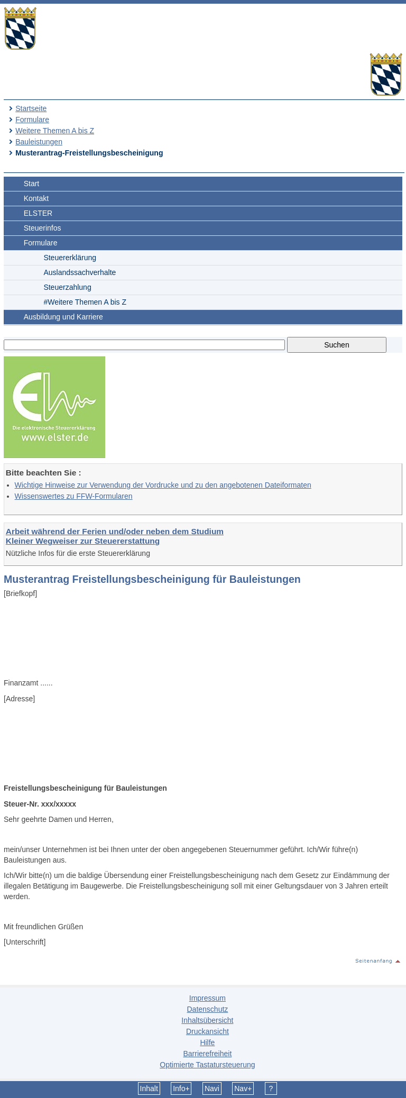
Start (32, 183)
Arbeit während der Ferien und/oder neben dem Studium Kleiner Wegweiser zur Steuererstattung (115, 536)
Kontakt (36, 198)
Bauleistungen (38, 142)
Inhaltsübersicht (207, 1020)
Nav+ (243, 1088)
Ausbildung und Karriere (63, 317)
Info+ (181, 1088)
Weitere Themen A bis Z (54, 130)
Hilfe (207, 1042)
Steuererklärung (69, 257)
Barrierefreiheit (207, 1053)
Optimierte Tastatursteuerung (207, 1064)
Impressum (207, 998)
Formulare (32, 119)
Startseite (31, 108)
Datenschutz (207, 1009)
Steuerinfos (42, 228)
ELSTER (38, 213)
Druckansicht (207, 1031)
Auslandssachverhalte (79, 272)
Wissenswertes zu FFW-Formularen (74, 496)
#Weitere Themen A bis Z (84, 302)
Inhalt (149, 1088)
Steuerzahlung (67, 287)
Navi (212, 1088)
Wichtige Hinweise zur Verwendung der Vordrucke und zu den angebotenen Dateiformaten (163, 485)
